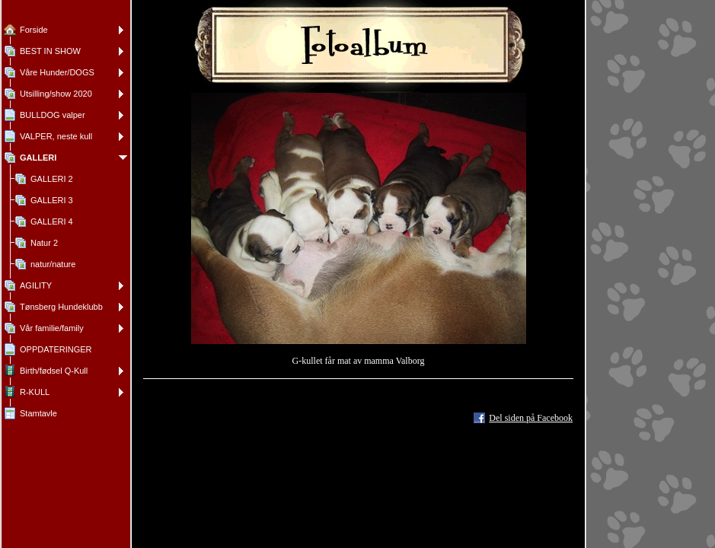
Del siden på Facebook (531, 418)
